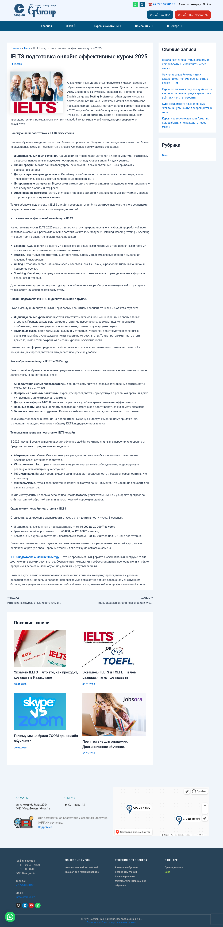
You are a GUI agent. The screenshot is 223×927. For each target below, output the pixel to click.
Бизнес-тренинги (125, 876)
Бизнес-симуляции (126, 872)
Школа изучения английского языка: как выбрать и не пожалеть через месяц (186, 64)
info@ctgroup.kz (25, 897)
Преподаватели (174, 867)
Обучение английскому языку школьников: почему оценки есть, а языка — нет (185, 79)
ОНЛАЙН (73, 26)
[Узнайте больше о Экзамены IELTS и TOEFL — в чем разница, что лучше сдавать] (114, 648)
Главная (46, 26)
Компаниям (144, 26)
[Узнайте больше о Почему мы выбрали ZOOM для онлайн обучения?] (46, 711)
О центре (174, 26)
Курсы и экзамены (107, 26)
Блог (165, 155)
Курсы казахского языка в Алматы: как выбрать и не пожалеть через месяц (185, 123)
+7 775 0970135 (25, 885)
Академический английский (81, 867)
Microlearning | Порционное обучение (130, 883)
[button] (73, 26)
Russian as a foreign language (82, 872)
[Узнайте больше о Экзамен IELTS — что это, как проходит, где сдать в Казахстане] (46, 648)
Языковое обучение (126, 867)
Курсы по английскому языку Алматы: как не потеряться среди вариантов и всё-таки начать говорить (187, 93)
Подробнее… (46, 827)
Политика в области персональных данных (111, 922)
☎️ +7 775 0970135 (161, 4)
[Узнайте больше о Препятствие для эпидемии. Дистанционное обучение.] (114, 714)
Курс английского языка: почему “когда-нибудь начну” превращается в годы (187, 108)
